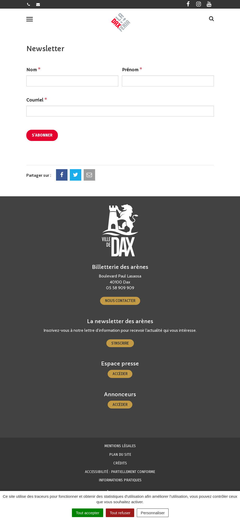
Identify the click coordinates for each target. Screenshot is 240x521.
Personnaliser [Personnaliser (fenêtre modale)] (153, 513)
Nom (33, 69)
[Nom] (72, 80)
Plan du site (120, 454)
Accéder (120, 373)
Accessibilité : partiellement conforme (120, 471)
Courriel (36, 100)
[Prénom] (168, 80)
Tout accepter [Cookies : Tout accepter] (87, 513)
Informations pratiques (120, 480)
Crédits (120, 463)
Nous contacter (120, 300)
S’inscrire (120, 343)
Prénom (132, 69)
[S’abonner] (42, 135)
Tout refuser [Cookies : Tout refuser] (120, 513)
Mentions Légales (120, 445)
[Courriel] (120, 111)
